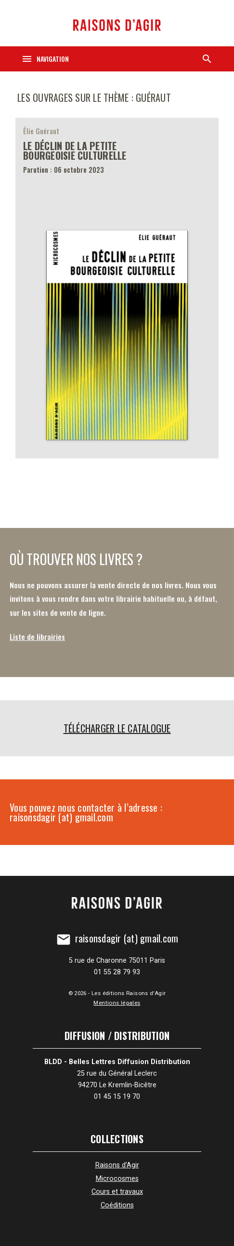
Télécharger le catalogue (117, 728)
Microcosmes (117, 1179)
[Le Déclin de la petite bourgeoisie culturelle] (117, 288)
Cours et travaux (117, 1192)
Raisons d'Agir (117, 1165)
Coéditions (117, 1205)
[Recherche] (207, 58)
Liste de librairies (37, 636)
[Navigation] (45, 58)
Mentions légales (116, 1002)
